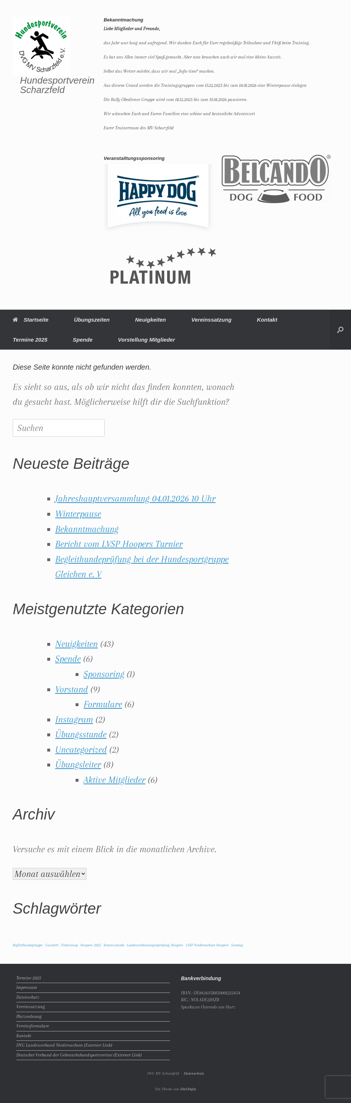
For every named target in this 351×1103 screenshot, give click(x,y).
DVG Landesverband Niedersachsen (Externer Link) (64, 1045)
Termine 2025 (30, 340)
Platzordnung (29, 1016)
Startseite (30, 320)
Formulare (103, 704)
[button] (340, 330)
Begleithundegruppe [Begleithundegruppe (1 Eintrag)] (28, 945)
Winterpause (78, 513)
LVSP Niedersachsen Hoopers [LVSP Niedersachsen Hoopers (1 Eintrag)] (207, 945)
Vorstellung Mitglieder (146, 340)
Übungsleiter (78, 764)
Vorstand (71, 689)
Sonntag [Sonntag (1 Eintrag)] (237, 945)
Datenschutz (27, 997)
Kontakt (267, 320)
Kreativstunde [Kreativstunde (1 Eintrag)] (114, 945)
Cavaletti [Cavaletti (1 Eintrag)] (51, 945)
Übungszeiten (91, 320)
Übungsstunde (80, 734)
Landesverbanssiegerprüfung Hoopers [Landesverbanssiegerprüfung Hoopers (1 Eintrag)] (155, 945)
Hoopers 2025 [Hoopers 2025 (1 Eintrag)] (90, 945)
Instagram (74, 719)
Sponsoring (104, 674)
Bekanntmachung (86, 529)
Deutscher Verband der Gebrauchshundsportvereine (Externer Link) (79, 1055)
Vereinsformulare (32, 1025)
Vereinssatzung (211, 320)
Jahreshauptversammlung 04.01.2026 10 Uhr (135, 498)
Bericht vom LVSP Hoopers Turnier (119, 544)
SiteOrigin (188, 1089)
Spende (82, 340)
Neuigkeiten (150, 320)
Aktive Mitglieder (114, 779)
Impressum (26, 987)
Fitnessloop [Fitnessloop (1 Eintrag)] (69, 945)
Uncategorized (81, 749)
